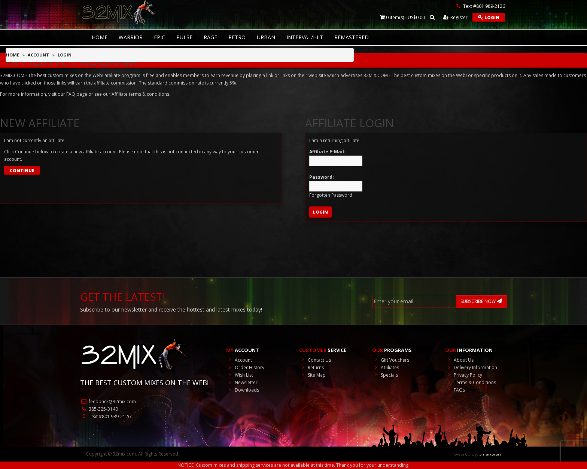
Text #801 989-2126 (105, 416)
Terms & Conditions (470, 382)
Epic (159, 37)
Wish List (239, 375)
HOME (99, 37)
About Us (459, 360)
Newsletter (242, 382)
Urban (266, 37)
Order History (245, 367)
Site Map (312, 375)
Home (12, 55)
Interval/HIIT (304, 37)
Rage (210, 37)
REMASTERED (351, 37)
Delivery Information (471, 367)
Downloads (242, 390)
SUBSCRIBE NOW (481, 301)
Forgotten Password (330, 195)
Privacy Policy (463, 375)
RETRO (237, 37)
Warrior (131, 37)
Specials (385, 375)
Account (38, 55)
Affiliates (385, 367)
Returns (311, 367)
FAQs (455, 390)
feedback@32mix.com (108, 401)
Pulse (184, 37)
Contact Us (315, 360)
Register (455, 17)
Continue (22, 170)
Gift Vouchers (390, 360)
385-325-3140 (99, 409)
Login (488, 17)
